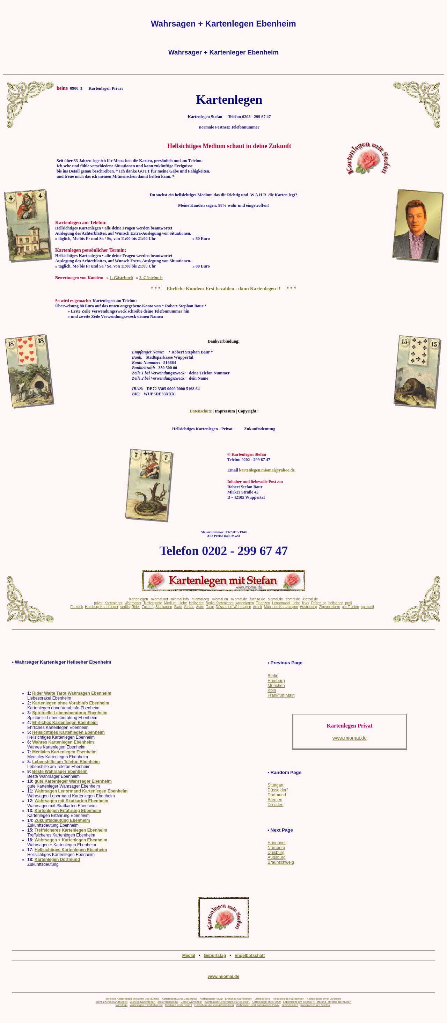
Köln (272, 690)
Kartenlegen (138, 599)
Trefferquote (152, 603)
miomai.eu (220, 599)
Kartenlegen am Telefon (315, 1005)
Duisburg (276, 852)
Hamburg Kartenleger (101, 607)
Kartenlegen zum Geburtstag (179, 998)
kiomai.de (310, 599)
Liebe (182, 603)
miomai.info (180, 599)
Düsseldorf (277, 790)
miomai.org (200, 599)
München (276, 685)
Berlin (273, 675)
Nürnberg (276, 847)
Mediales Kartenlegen (178, 1005)
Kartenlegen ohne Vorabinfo (324, 998)
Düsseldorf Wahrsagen (233, 607)
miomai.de (239, 599)
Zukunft (147, 607)
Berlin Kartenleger (220, 603)
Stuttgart (275, 785)
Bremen (275, 799)
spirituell (367, 607)
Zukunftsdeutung (167, 1001)
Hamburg (276, 680)
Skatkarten (163, 607)
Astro (200, 607)
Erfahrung (319, 603)
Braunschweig (281, 862)
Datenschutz (201, 411)
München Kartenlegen (281, 607)
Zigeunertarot (329, 607)
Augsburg (276, 857)
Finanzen (263, 603)
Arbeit (257, 607)
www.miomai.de (223, 976)
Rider (136, 607)
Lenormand (281, 603)
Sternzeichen (290, 1005)
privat (98, 603)
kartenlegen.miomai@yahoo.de (267, 470)
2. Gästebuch (151, 277)
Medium (170, 603)
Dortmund (277, 794)
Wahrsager (132, 603)
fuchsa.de (257, 599)
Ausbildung (308, 607)
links (305, 603)
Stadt (178, 607)
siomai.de (275, 599)
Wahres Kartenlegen (142, 1001)
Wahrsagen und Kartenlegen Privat (257, 1005)
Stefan (189, 607)
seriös (125, 607)
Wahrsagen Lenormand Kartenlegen (227, 1001)
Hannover (277, 842)
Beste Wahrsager (191, 1001)
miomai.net (159, 599)
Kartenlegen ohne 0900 (266, 1001)
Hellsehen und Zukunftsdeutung (214, 1005)
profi (348, 603)
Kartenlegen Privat (211, 998)
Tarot (210, 607)
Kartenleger (113, 603)
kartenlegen (244, 603)
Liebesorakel (262, 998)
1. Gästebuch (121, 277)
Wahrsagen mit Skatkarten (146, 1005)
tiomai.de (293, 599)
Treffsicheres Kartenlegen (111, 1001)
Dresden (275, 804)
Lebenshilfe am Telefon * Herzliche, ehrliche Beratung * (317, 1001)
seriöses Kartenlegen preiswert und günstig (132, 998)
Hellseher (196, 603)
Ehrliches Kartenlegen (238, 998)
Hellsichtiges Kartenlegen (288, 998)
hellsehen (335, 603)
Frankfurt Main (281, 695)
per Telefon (350, 607)
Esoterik (77, 607)
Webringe (121, 1005)
